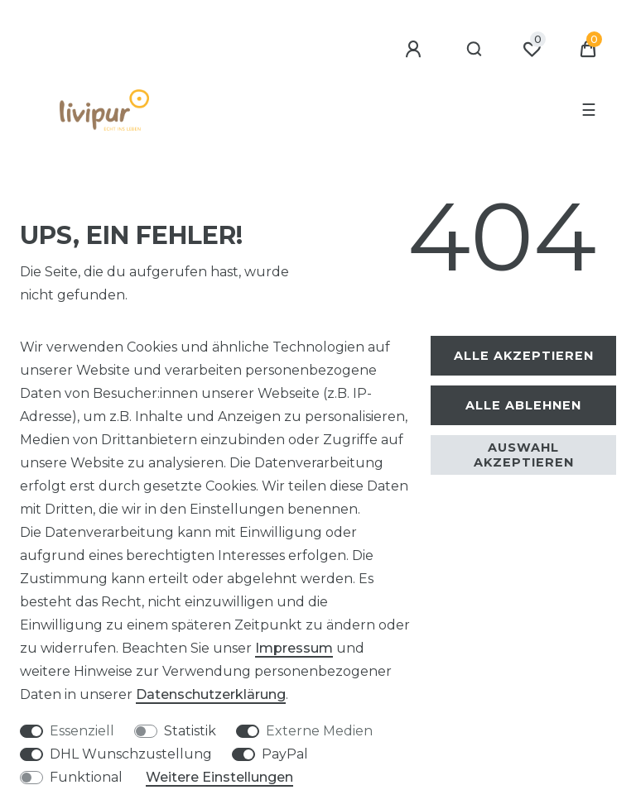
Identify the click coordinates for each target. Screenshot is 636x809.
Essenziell (82, 731)
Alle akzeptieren (524, 355)
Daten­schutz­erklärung (211, 694)
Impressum (294, 648)
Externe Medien (319, 731)
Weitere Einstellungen (219, 777)
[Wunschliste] (532, 49)
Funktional (86, 777)
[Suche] (475, 49)
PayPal (285, 754)
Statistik (190, 731)
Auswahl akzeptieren (524, 455)
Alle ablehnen (523, 405)
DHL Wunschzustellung (131, 754)
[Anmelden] (415, 50)
